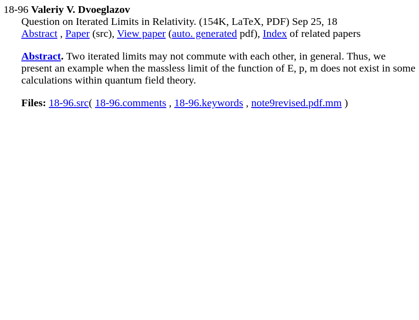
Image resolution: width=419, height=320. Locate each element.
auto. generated (204, 33)
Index (275, 33)
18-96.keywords (208, 102)
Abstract (39, 33)
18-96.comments (130, 102)
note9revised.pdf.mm (296, 102)
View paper (141, 33)
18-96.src (69, 102)
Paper (77, 33)
